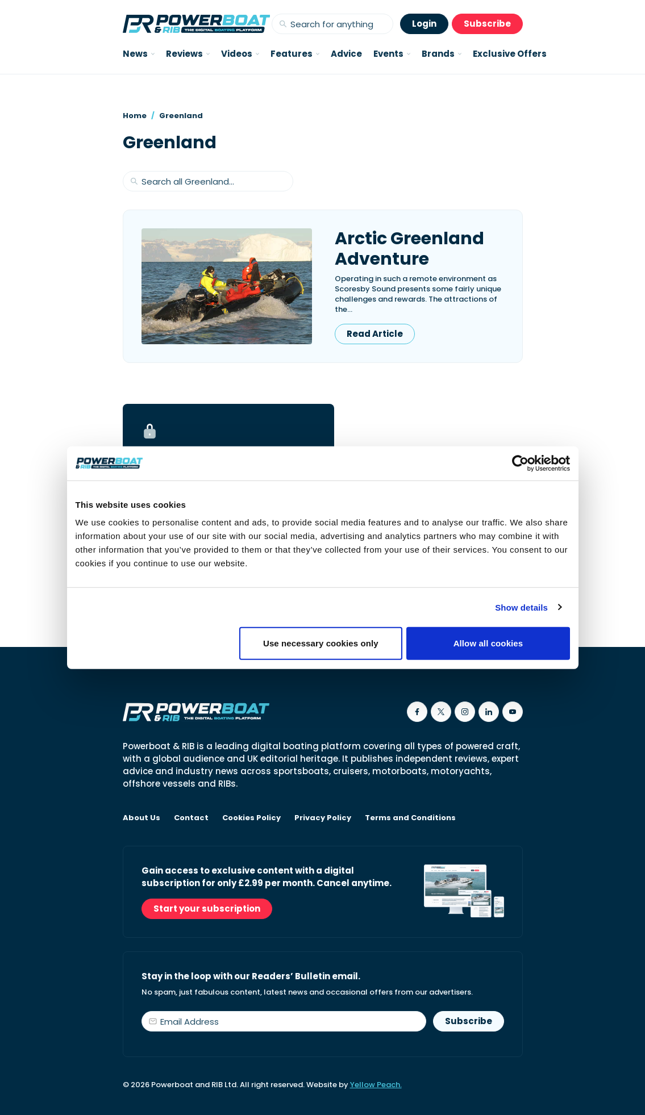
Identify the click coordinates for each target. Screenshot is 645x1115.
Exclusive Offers (510, 54)
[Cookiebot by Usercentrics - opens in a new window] (520, 462)
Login (424, 24)
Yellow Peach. (376, 1084)
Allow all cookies (488, 643)
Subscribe (487, 24)
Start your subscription (206, 908)
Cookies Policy (251, 818)
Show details (521, 607)
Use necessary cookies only (320, 643)
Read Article (375, 334)
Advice (346, 54)
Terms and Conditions (410, 818)
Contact (191, 818)
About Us (141, 818)
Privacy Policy (322, 818)
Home (135, 115)
